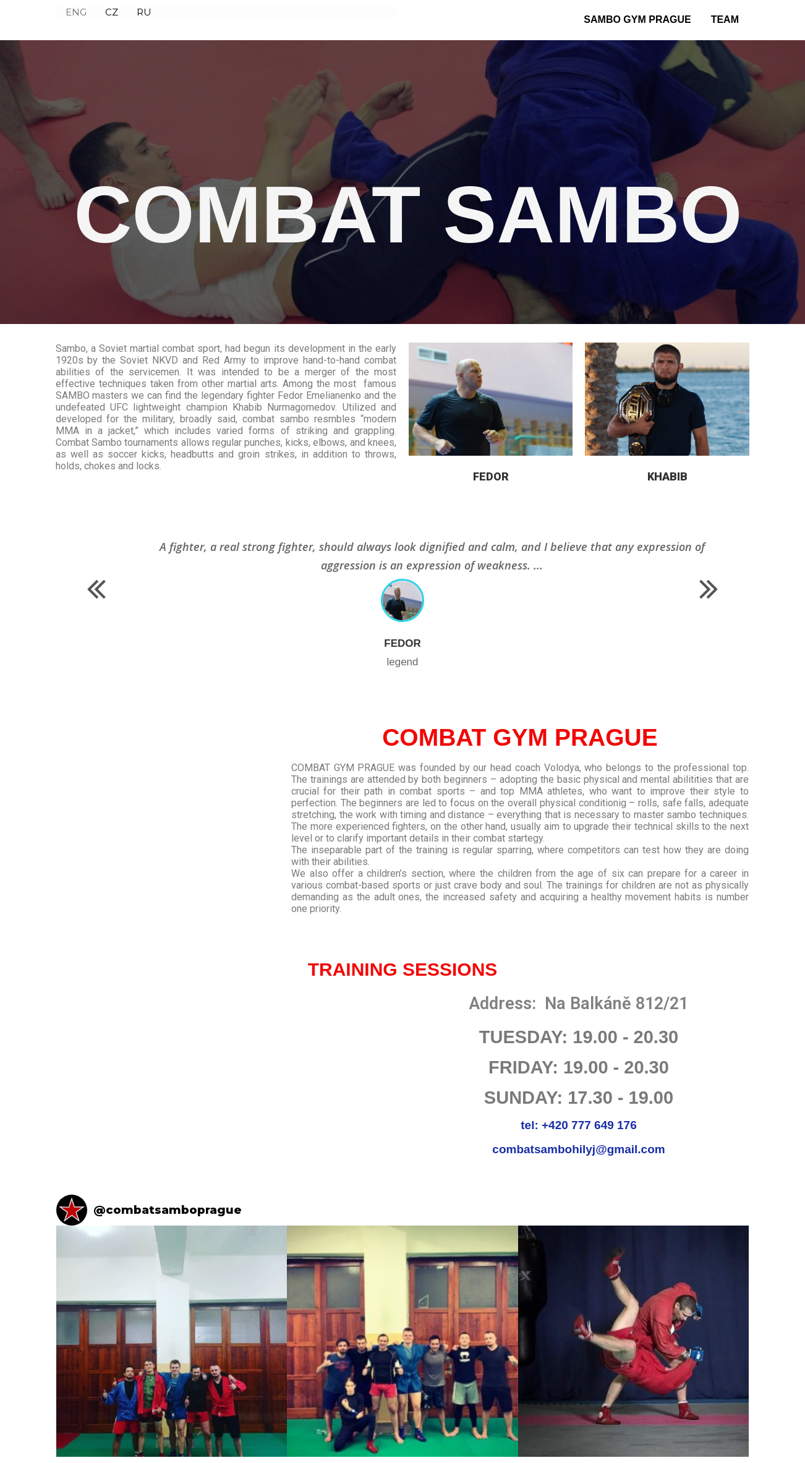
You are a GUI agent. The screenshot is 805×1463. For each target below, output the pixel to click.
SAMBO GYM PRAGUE (637, 19)
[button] (96, 589)
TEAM (725, 19)
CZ (111, 19)
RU (144, 19)
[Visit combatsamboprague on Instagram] (71, 1210)
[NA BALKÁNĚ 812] (226, 1075)
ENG (76, 19)
